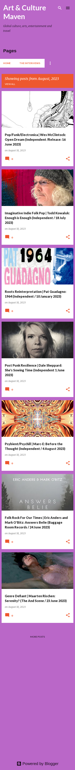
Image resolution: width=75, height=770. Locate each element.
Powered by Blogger (38, 763)
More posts (37, 636)
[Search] (59, 8)
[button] (67, 159)
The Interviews (29, 63)
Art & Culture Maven (24, 12)
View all (10, 84)
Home (7, 63)
